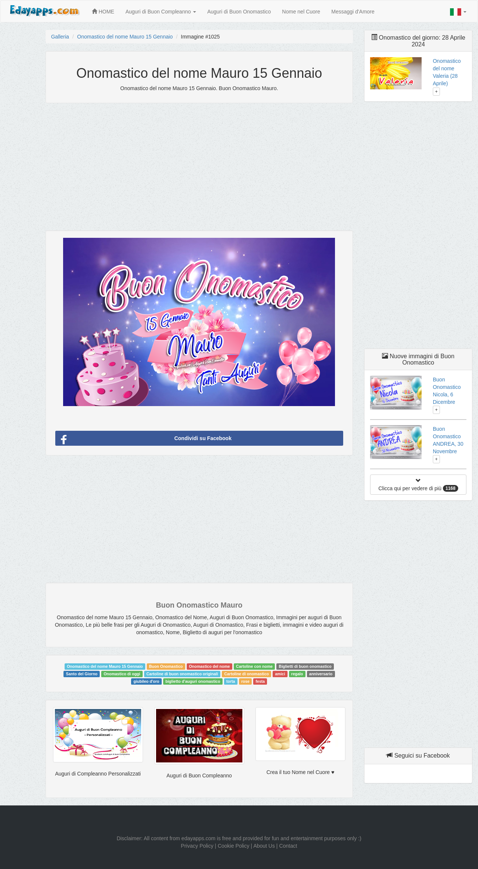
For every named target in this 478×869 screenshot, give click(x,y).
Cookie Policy (233, 846)
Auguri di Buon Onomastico (239, 12)
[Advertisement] (199, 163)
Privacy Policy (197, 846)
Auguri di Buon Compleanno (160, 12)
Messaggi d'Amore (353, 12)
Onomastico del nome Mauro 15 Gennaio (125, 37)
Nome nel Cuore (301, 12)
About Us (264, 846)
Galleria (60, 37)
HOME (103, 12)
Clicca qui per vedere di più (418, 485)
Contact (288, 846)
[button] (458, 11)
